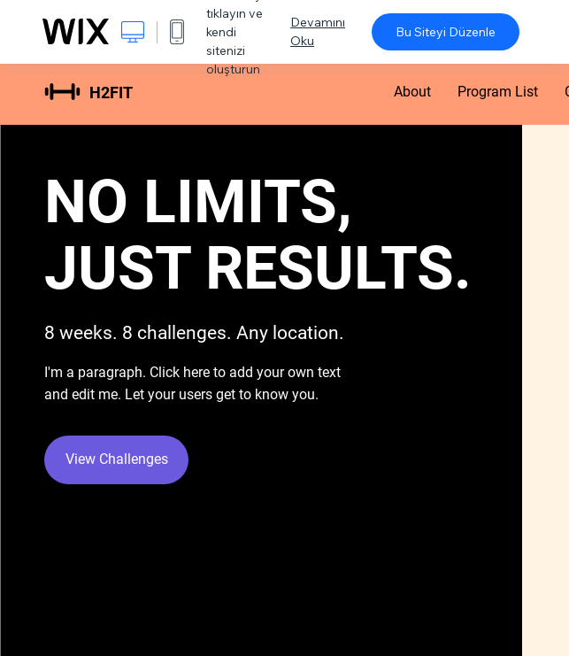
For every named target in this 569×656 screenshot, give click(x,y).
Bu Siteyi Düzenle (446, 32)
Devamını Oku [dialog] (317, 31)
